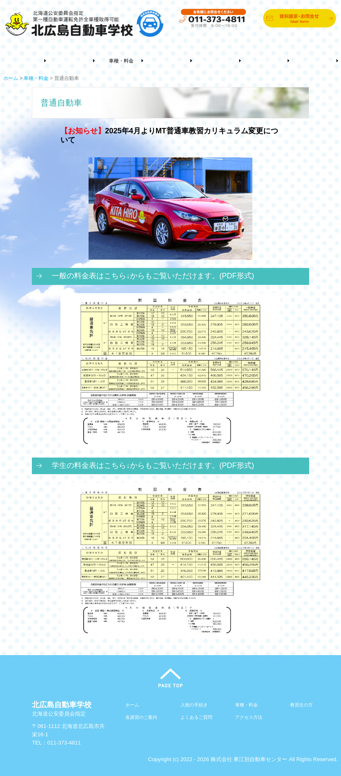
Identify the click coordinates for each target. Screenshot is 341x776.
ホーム (23, 61)
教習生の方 (169, 61)
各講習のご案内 (218, 61)
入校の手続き (72, 61)
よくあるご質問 (267, 61)
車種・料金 (121, 61)
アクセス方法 (316, 61)
